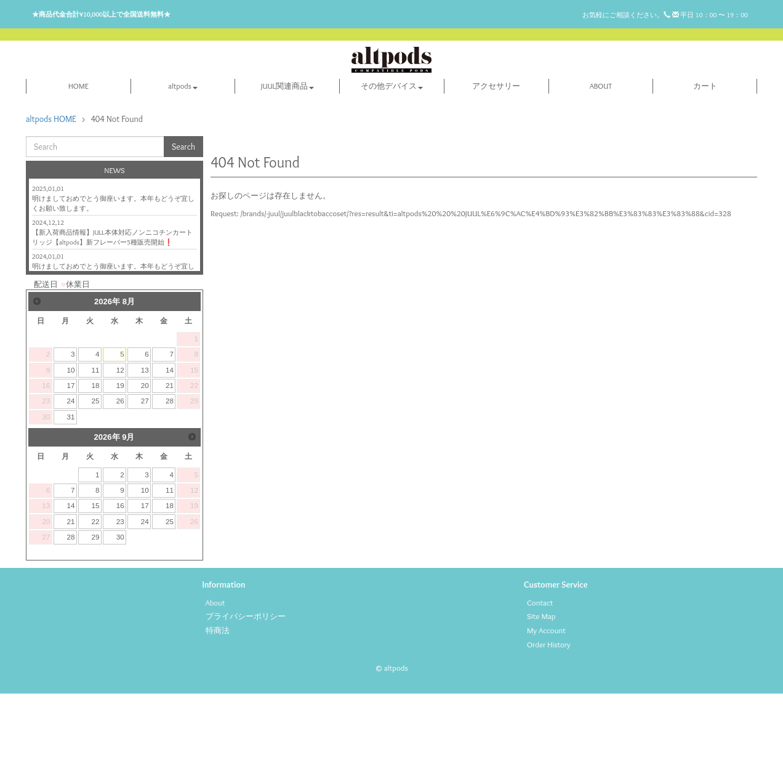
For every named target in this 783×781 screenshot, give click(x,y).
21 (170, 473)
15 (96, 593)
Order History (549, 732)
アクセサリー (496, 173)
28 (170, 489)
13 (145, 457)
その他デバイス (392, 173)
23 (120, 609)
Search (183, 234)
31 (70, 504)
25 (96, 489)
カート (705, 173)
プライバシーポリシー (246, 704)
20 (145, 473)
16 (120, 593)
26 (120, 489)
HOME (78, 173)
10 (70, 457)
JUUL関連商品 (287, 173)
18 (96, 473)
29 (96, 624)
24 (70, 489)
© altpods (391, 755)
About (215, 690)
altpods (182, 173)
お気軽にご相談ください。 (630, 14)
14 (170, 457)
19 (120, 473)
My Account (546, 717)
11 (96, 457)
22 (96, 609)
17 (70, 473)
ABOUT (601, 173)
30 (120, 624)
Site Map (541, 704)
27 (145, 489)
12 (120, 457)
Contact (540, 690)
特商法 (218, 717)
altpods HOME (51, 206)
